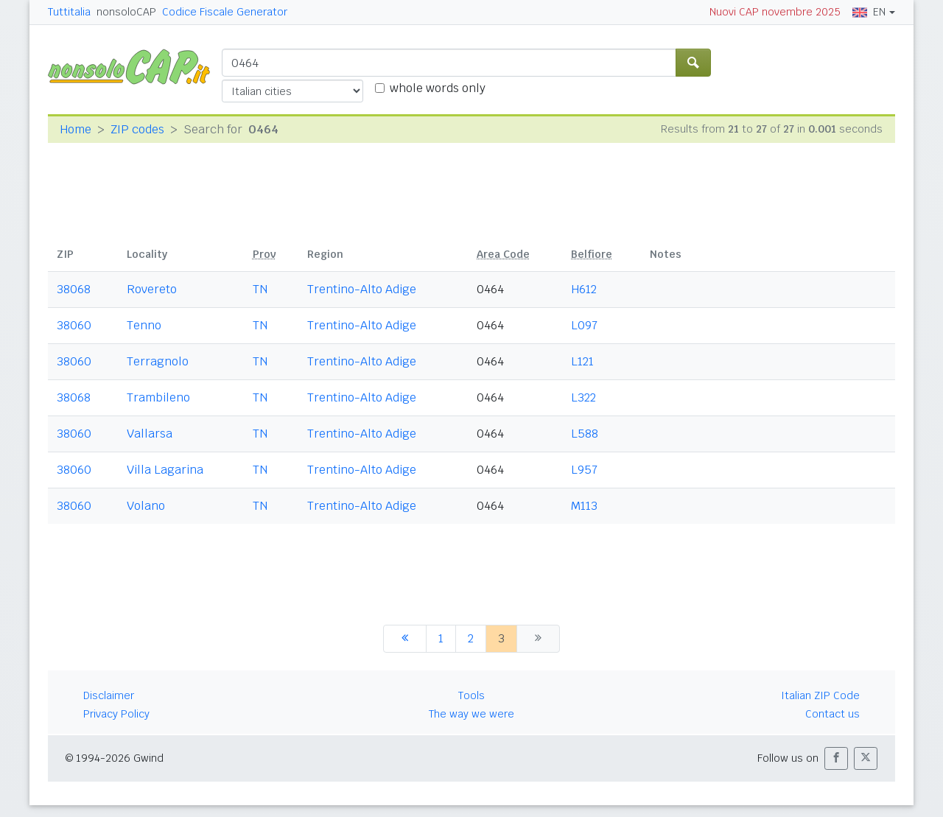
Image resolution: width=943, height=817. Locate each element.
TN (260, 289)
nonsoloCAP (126, 11)
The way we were (471, 713)
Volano (146, 505)
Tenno (144, 325)
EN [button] (869, 11)
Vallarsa (149, 433)
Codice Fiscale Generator (224, 11)
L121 (582, 361)
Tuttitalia (69, 11)
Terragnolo (158, 361)
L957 (584, 469)
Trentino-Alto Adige (361, 289)
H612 (584, 289)
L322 (583, 397)
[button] (836, 758)
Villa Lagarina (165, 469)
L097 (584, 325)
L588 (584, 433)
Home (75, 129)
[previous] (405, 639)
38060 (74, 325)
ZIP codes (137, 129)
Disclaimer (108, 695)
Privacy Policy (116, 713)
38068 (74, 289)
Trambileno (158, 397)
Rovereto (152, 289)
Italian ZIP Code (820, 695)
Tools (471, 695)
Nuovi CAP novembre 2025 (775, 11)
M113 (584, 505)
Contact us (832, 713)
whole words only (437, 88)
